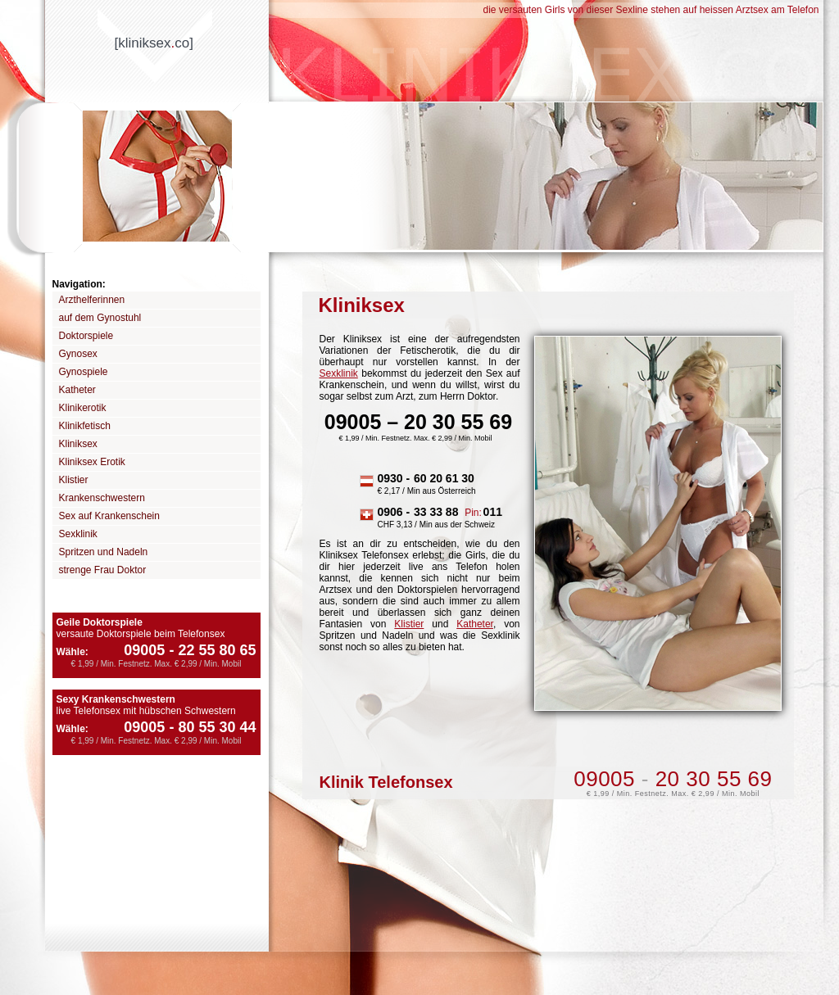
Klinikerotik (83, 408)
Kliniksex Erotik (92, 462)
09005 (144, 650)
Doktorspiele (86, 335)
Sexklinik (78, 534)
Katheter (77, 390)
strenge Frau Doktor (103, 570)
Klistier (73, 480)
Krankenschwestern (102, 498)
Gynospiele (83, 372)
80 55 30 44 (210, 727)
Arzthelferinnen (92, 299)
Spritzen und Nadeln (103, 552)
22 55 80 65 (210, 650)
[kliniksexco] (154, 43)
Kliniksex (78, 444)
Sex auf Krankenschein (109, 516)
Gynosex (78, 354)
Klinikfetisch (85, 426)
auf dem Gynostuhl (100, 317)
